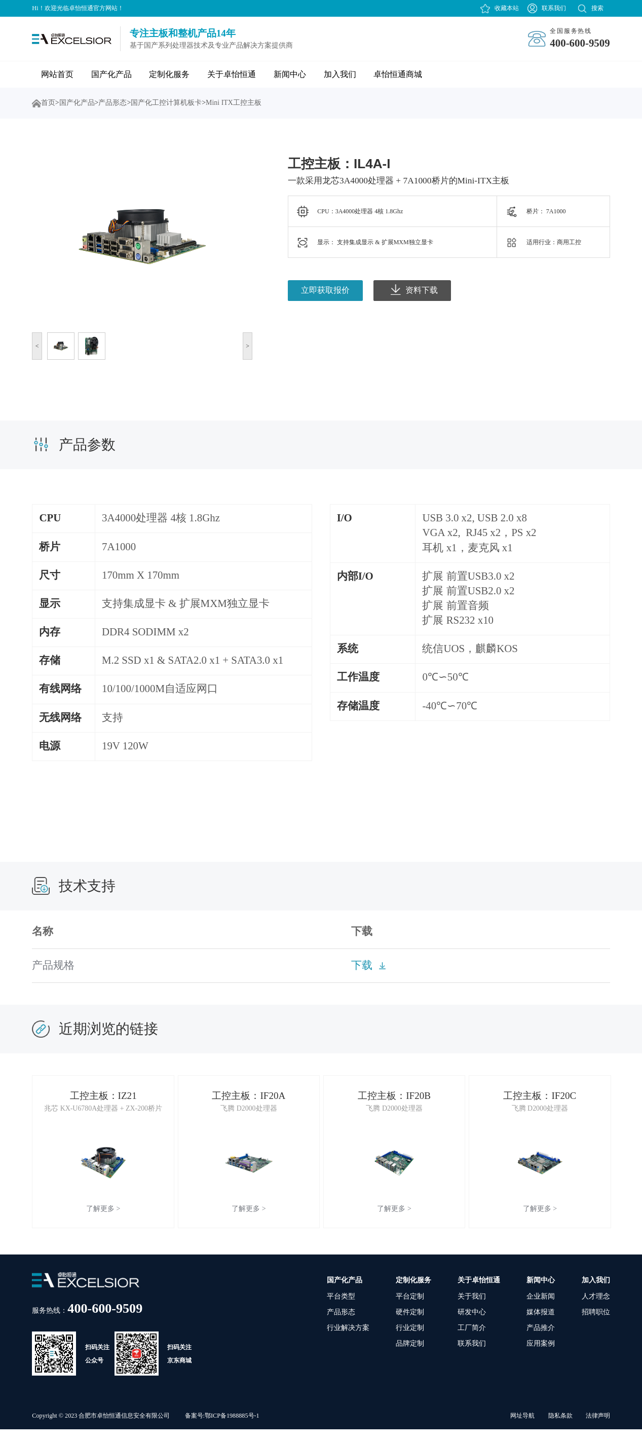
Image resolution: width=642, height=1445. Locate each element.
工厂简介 (472, 1344)
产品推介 (540, 1344)
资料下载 (414, 289)
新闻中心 (290, 74)
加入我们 (340, 74)
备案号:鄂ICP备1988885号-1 (222, 1431)
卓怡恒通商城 (397, 74)
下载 (361, 965)
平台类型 (341, 1312)
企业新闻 (540, 1312)
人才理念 (596, 1312)
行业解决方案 (348, 1344)
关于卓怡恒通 (231, 74)
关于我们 (472, 1312)
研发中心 (472, 1328)
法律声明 (598, 1431)
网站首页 (57, 74)
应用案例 (540, 1359)
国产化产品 (111, 74)
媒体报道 (540, 1328)
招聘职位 (596, 1328)
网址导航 (522, 1431)
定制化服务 (169, 74)
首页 (36, 103)
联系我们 (554, 8)
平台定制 (410, 1312)
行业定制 (410, 1344)
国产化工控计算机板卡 (166, 102)
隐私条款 (560, 1431)
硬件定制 (410, 1328)
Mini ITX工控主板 (233, 102)
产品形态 (112, 102)
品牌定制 (410, 1359)
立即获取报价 (325, 290)
